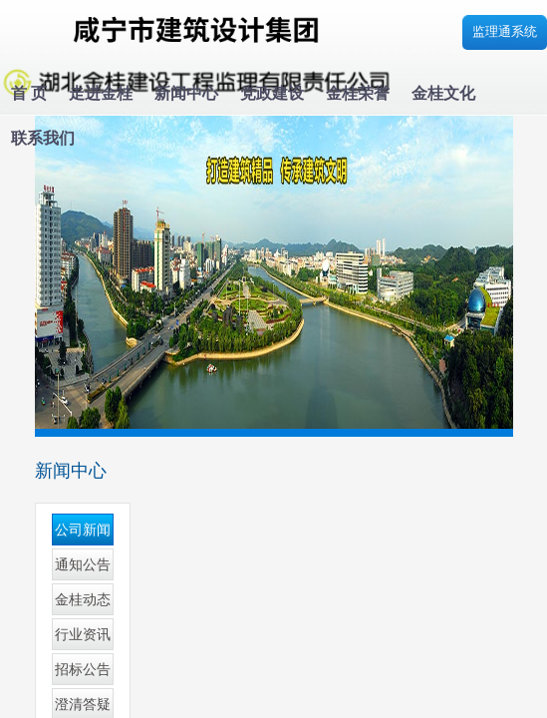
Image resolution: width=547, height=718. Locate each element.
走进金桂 (101, 93)
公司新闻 (83, 530)
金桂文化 (443, 93)
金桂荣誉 (358, 93)
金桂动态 (83, 599)
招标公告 (83, 669)
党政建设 (272, 93)
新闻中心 (186, 93)
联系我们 (43, 138)
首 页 (29, 93)
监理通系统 (504, 31)
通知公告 (83, 564)
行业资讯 (83, 634)
